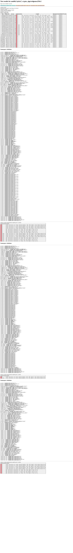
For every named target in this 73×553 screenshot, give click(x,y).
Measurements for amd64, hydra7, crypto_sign (8, 5)
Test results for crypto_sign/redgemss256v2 (37, 5)
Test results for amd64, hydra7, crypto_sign (23, 5)
